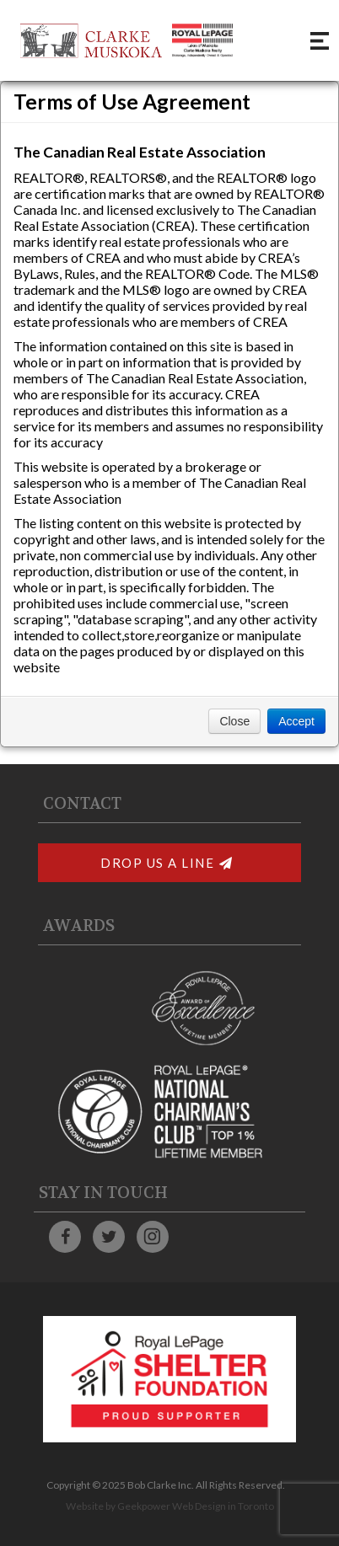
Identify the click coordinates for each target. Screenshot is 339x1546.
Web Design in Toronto (223, 1506)
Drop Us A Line (167, 862)
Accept (296, 721)
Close (234, 721)
